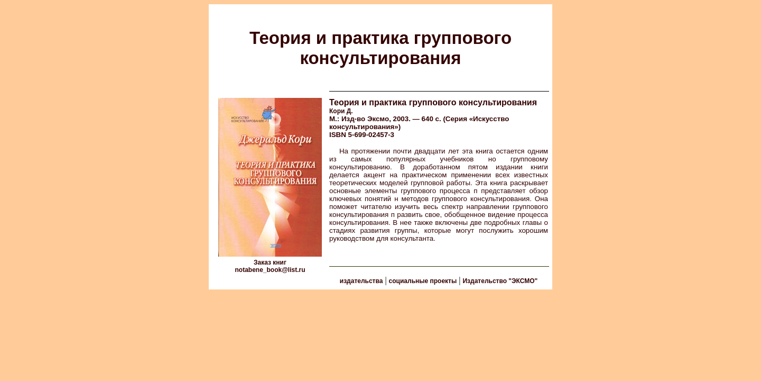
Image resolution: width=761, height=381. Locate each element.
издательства (361, 281)
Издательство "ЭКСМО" (499, 281)
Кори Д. (341, 111)
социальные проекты (423, 281)
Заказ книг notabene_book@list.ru (270, 266)
